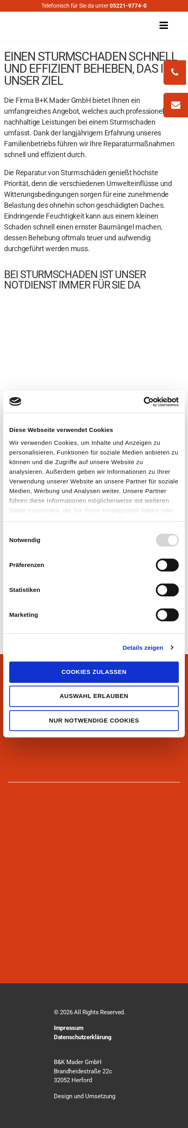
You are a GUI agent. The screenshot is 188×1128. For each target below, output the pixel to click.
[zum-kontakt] (176, 106)
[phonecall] (174, 72)
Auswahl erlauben (93, 695)
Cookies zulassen (94, 671)
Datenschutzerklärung (83, 1037)
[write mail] (175, 105)
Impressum (69, 1028)
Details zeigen (143, 647)
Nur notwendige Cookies (94, 720)
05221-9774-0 (128, 5)
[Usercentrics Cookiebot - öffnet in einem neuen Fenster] (143, 402)
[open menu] (154, 25)
